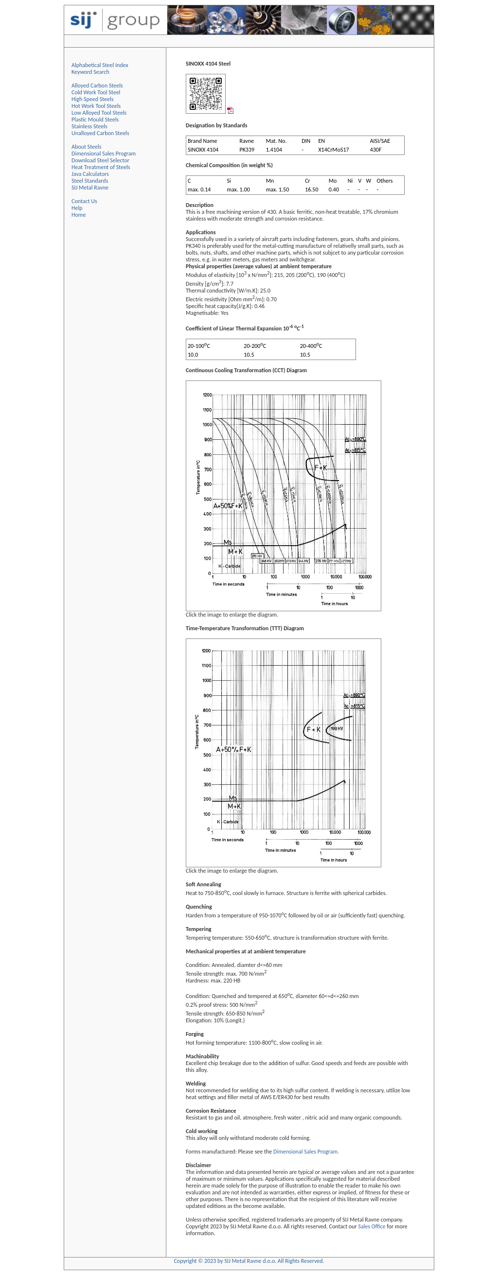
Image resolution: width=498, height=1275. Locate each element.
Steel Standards (89, 180)
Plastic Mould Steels (95, 119)
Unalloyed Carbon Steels (100, 133)
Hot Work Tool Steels (96, 106)
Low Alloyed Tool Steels (98, 112)
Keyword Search (90, 72)
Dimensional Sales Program (103, 153)
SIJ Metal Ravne (89, 187)
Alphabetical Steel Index (99, 65)
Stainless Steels (89, 126)
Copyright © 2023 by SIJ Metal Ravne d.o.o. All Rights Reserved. (249, 1261)
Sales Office (371, 1226)
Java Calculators (90, 174)
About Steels (86, 146)
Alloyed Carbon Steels (97, 85)
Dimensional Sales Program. (306, 1151)
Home (78, 214)
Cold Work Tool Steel (95, 92)
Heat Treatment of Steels (100, 167)
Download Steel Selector (100, 160)
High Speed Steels (92, 99)
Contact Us (84, 201)
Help (77, 208)
